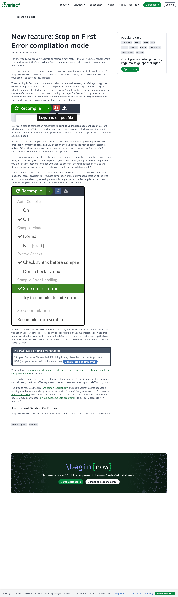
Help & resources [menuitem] (128, 4)
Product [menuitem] (63, 4)
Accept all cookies (165, 593)
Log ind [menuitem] (170, 4)
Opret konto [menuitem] (152, 4)
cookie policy (118, 593)
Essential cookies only (143, 593)
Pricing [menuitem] (110, 4)
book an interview (20, 394)
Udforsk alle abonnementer (102, 481)
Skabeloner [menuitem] (96, 4)
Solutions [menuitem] (79, 4)
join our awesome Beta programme (58, 397)
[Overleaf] (11, 4)
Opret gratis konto (71, 481)
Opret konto (130, 69)
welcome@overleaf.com (55, 387)
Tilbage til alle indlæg (23, 16)
